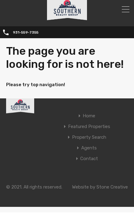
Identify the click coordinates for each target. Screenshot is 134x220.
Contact (89, 158)
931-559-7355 (25, 32)
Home (89, 116)
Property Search (89, 137)
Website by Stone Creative (100, 187)
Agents (89, 148)
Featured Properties (89, 126)
